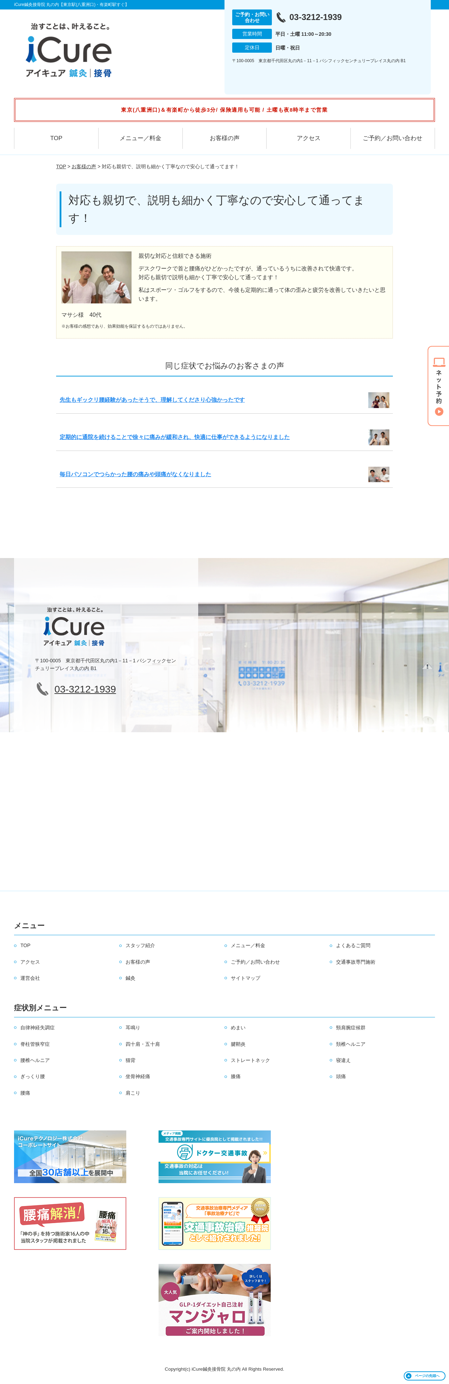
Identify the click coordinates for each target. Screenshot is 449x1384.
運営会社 (30, 978)
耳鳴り (133, 1027)
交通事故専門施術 (355, 962)
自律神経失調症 (37, 1027)
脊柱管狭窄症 (35, 1044)
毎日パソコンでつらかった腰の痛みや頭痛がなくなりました (135, 474)
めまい (238, 1027)
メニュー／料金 (140, 138)
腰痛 (25, 1093)
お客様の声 (225, 138)
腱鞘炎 (238, 1044)
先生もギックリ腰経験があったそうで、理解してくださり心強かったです (152, 400)
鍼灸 (130, 978)
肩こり (133, 1093)
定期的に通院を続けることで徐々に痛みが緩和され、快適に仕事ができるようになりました (175, 437)
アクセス (309, 138)
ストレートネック (250, 1060)
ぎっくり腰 (32, 1076)
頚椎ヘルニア (351, 1044)
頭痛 (341, 1076)
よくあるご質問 (353, 945)
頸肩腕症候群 (351, 1027)
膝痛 (236, 1076)
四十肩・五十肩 (143, 1044)
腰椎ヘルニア (35, 1060)
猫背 (130, 1060)
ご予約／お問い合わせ (392, 138)
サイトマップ (245, 978)
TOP (56, 138)
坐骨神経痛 (138, 1076)
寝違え (343, 1060)
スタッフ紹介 (140, 945)
